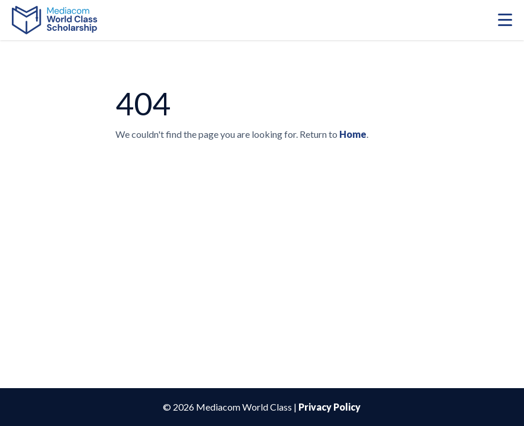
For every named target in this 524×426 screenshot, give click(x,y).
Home (353, 134)
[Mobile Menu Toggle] (505, 20)
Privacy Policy (329, 406)
